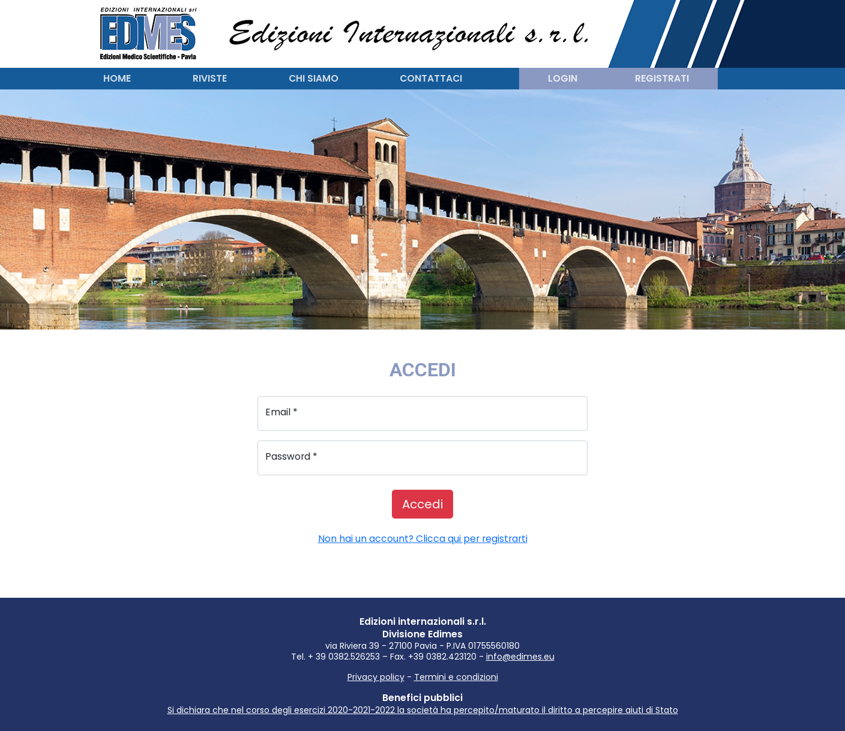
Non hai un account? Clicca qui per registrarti (423, 538)
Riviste (210, 78)
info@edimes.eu (520, 657)
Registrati (662, 78)
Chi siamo (313, 78)
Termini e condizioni (456, 677)
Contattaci (431, 78)
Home (117, 78)
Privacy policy (375, 677)
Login (562, 78)
